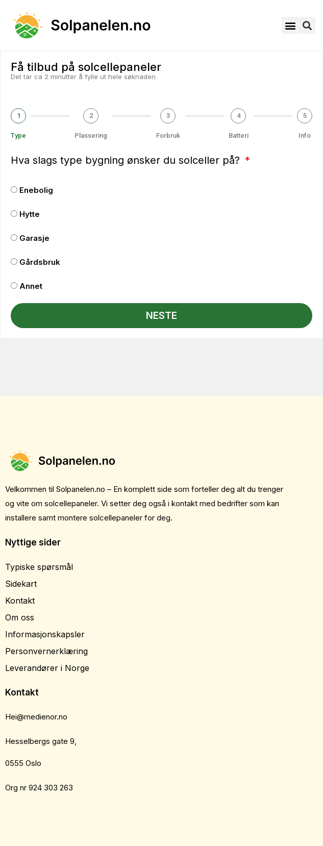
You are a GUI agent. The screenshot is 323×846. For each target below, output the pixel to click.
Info (305, 135)
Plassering (90, 135)
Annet (30, 286)
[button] (290, 25)
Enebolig (36, 190)
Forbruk (168, 135)
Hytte (29, 214)
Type (18, 135)
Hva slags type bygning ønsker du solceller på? (127, 160)
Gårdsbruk (39, 262)
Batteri (239, 135)
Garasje (34, 238)
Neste (161, 315)
